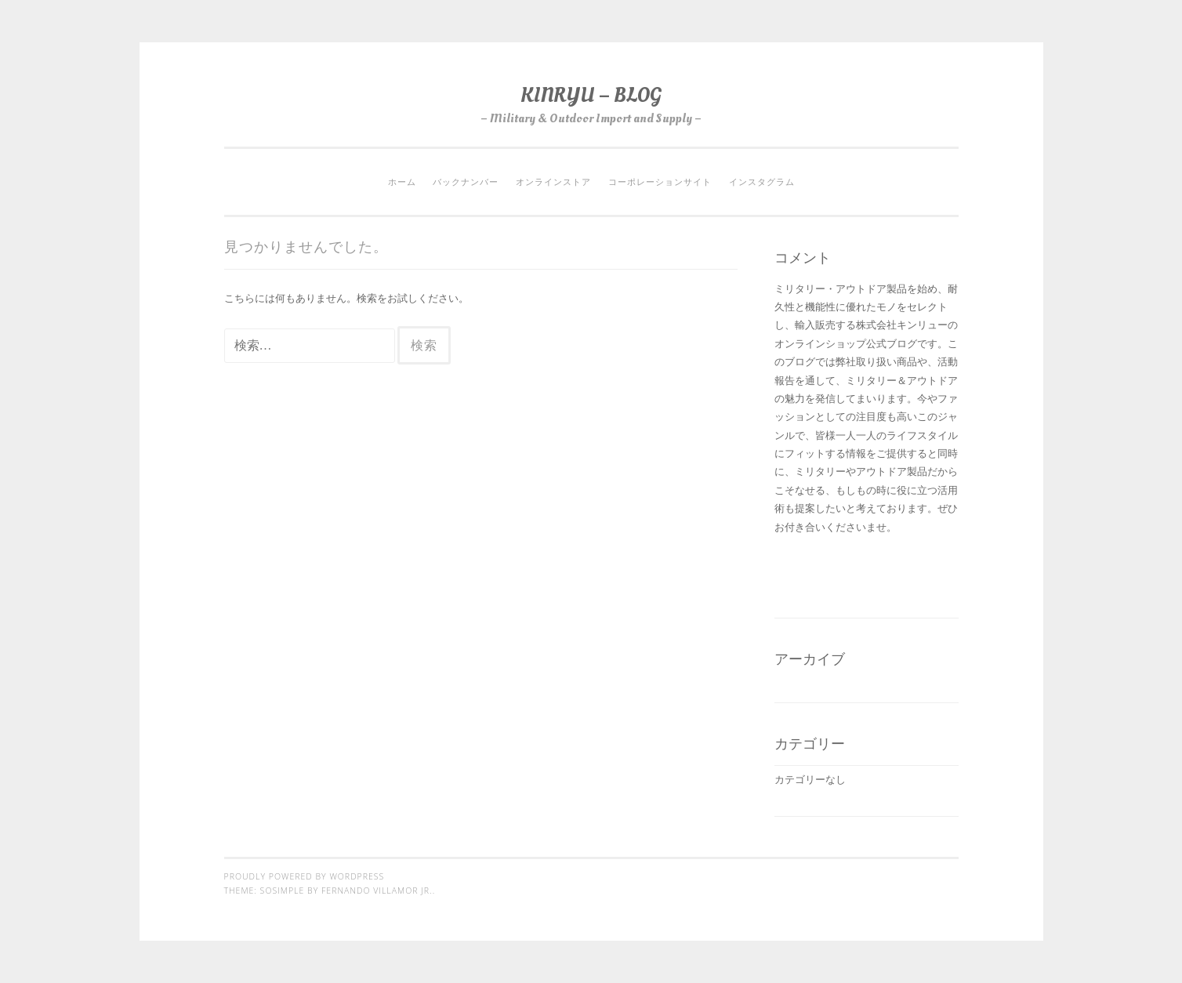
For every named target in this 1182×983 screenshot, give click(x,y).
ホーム (402, 181)
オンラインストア (553, 181)
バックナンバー (466, 181)
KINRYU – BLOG (591, 95)
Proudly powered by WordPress (304, 876)
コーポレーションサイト (660, 181)
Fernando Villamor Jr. (377, 890)
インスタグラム (762, 181)
